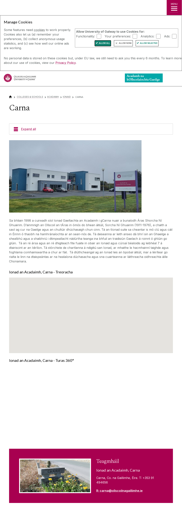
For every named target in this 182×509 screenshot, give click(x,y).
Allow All (104, 43)
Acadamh (53, 96)
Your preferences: (118, 36)
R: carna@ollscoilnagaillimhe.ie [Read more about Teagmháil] (119, 491)
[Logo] (144, 77)
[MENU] (174, 7)
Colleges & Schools (30, 96)
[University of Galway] (20, 79)
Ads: (167, 36)
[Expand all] (91, 129)
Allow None (125, 43)
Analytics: (147, 36)
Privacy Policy (65, 63)
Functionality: (85, 36)
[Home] (10, 96)
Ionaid (67, 96)
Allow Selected (148, 43)
